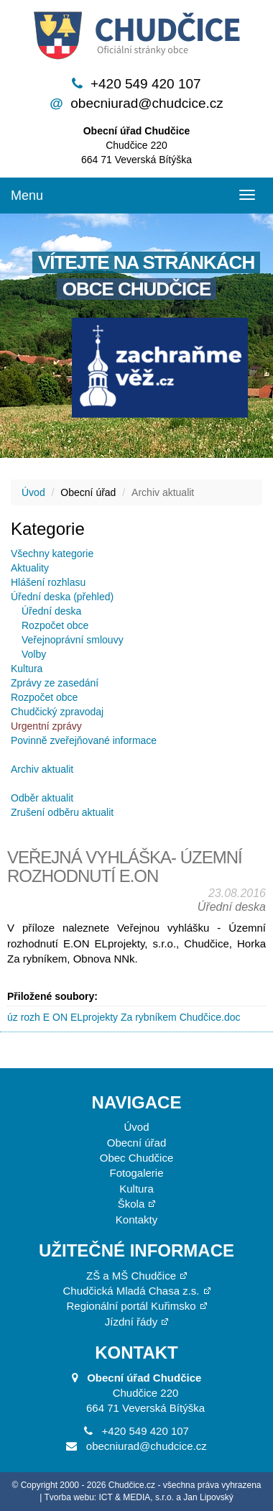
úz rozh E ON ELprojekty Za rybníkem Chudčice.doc (123, 1017)
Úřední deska (51, 611)
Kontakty (136, 1219)
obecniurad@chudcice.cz (146, 103)
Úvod (33, 492)
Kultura (26, 668)
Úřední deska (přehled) (62, 596)
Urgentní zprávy (46, 726)
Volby (34, 654)
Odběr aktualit (42, 798)
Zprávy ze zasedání (54, 683)
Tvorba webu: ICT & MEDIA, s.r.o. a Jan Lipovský (139, 1497)
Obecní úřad (137, 1142)
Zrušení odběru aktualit (62, 812)
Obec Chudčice (137, 1158)
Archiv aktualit (42, 769)
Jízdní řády (131, 1321)
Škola (131, 1204)
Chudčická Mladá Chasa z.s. (131, 1291)
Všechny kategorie (52, 553)
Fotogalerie (136, 1173)
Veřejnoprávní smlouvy (73, 640)
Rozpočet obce (55, 625)
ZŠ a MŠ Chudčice (131, 1275)
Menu (27, 195)
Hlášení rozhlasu (48, 582)
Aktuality (30, 568)
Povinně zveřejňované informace (84, 740)
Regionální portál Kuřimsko (130, 1306)
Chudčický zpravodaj (57, 711)
